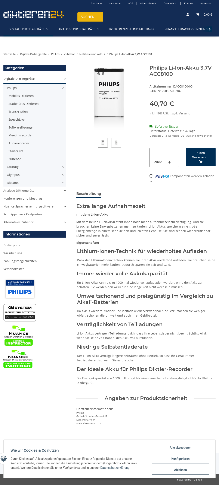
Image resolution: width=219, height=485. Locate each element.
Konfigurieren (180, 458)
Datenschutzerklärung (114, 467)
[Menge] (169, 153)
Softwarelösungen (21, 127)
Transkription (18, 112)
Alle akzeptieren (180, 447)
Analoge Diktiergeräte (18, 190)
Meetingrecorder (21, 135)
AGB (130, 3)
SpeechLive (17, 119)
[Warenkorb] (204, 14)
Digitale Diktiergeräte (19, 79)
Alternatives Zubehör (18, 222)
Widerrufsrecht (148, 3)
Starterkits (16, 151)
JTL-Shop (197, 479)
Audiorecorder (19, 143)
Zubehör (15, 159)
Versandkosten (14, 269)
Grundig (13, 167)
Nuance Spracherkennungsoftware (28, 206)
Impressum (206, 3)
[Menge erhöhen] (169, 162)
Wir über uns (12, 253)
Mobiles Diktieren (21, 96)
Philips (12, 88)
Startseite (96, 3)
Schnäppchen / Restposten (22, 214)
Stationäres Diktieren (24, 104)
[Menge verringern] (154, 153)
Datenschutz (170, 3)
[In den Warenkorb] (201, 157)
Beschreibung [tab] (88, 194)
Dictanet (13, 183)
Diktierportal (12, 245)
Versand (185, 113)
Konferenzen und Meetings (23, 198)
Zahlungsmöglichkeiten (20, 261)
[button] (187, 14)
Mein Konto (114, 3)
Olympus (13, 175)
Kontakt (188, 3)
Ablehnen (180, 470)
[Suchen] (90, 17)
